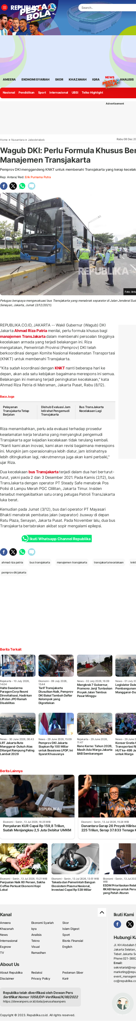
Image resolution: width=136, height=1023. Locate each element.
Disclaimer (7, 978)
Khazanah (6, 928)
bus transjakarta (40, 562)
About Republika (11, 972)
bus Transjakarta (43, 472)
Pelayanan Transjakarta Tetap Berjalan (16, 410)
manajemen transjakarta (72, 562)
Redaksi (36, 972)
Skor (65, 923)
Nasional (9, 92)
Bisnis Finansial (72, 940)
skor (59, 79)
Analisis (36, 934)
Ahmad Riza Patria (31, 330)
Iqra (34, 928)
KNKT (60, 368)
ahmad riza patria (12, 562)
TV (2, 952)
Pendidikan (26, 92)
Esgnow (5, 946)
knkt (133, 562)
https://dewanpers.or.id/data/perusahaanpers (34, 1001)
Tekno (35, 940)
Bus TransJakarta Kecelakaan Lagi (91, 409)
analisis (126, 79)
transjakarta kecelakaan (109, 562)
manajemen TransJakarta (23, 336)
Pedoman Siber (72, 972)
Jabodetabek (36, 139)
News (109, 78)
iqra (95, 79)
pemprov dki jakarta (13, 572)
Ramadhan (38, 952)
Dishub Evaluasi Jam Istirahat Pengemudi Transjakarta (55, 410)
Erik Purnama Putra (38, 177)
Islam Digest (70, 928)
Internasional (58, 92)
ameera (9, 79)
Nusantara (17, 139)
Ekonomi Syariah (35, 79)
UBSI (75, 92)
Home (4, 139)
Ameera (5, 923)
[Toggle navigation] (4, 7)
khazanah (77, 79)
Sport (42, 92)
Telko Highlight (92, 92)
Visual (35, 946)
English (67, 946)
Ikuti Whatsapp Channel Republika (57, 538)
